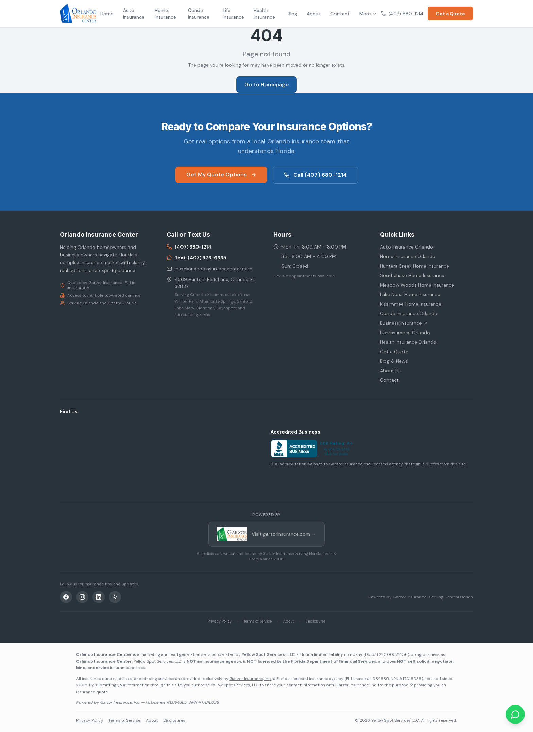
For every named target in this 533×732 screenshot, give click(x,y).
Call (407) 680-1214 (315, 174)
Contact (340, 14)
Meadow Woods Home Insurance (417, 285)
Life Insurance (233, 13)
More (368, 14)
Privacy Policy (220, 621)
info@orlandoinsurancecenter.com (209, 269)
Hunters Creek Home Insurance (414, 266)
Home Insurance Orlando (407, 256)
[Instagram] (82, 597)
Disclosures (316, 621)
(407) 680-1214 (402, 14)
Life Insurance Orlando (405, 332)
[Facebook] (66, 597)
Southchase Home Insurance (412, 275)
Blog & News (394, 361)
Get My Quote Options (221, 174)
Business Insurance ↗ (403, 323)
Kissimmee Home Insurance (410, 304)
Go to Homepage (266, 84)
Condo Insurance (198, 13)
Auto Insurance (133, 13)
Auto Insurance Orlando (406, 247)
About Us (390, 371)
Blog (292, 14)
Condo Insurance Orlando (408, 313)
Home (107, 14)
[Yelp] (115, 597)
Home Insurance (165, 13)
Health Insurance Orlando (408, 342)
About (314, 14)
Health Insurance (264, 13)
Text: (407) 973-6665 (196, 258)
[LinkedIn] (98, 597)
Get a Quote (450, 14)
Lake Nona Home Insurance (410, 294)
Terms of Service (257, 621)
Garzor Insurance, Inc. (250, 678)
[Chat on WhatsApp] (515, 714)
